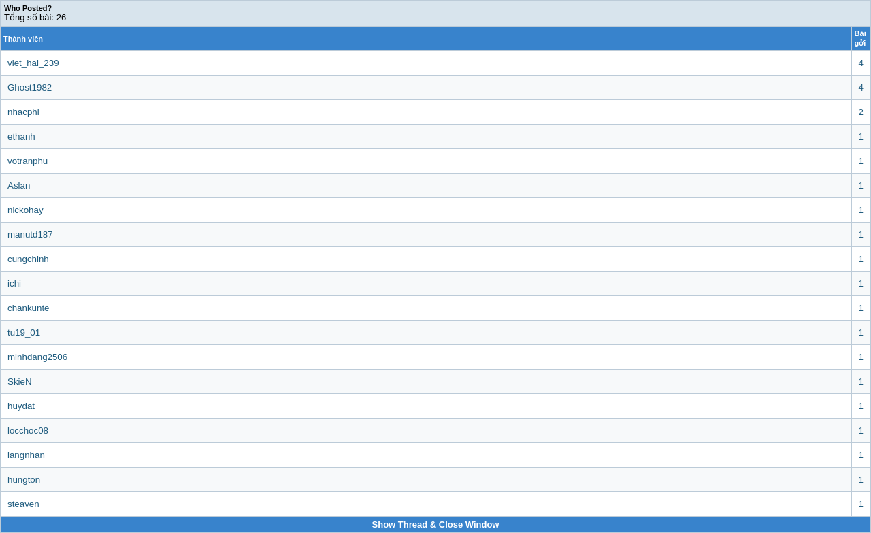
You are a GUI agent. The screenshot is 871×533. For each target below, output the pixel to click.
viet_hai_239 (33, 63)
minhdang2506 (37, 357)
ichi (14, 283)
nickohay (25, 210)
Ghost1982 (29, 87)
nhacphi (23, 112)
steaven (23, 504)
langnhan (26, 455)
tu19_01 (23, 332)
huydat (21, 406)
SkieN (19, 381)
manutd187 (30, 234)
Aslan (18, 185)
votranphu (27, 161)
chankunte (28, 308)
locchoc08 (27, 430)
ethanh (21, 136)
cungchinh (28, 259)
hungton (23, 479)
